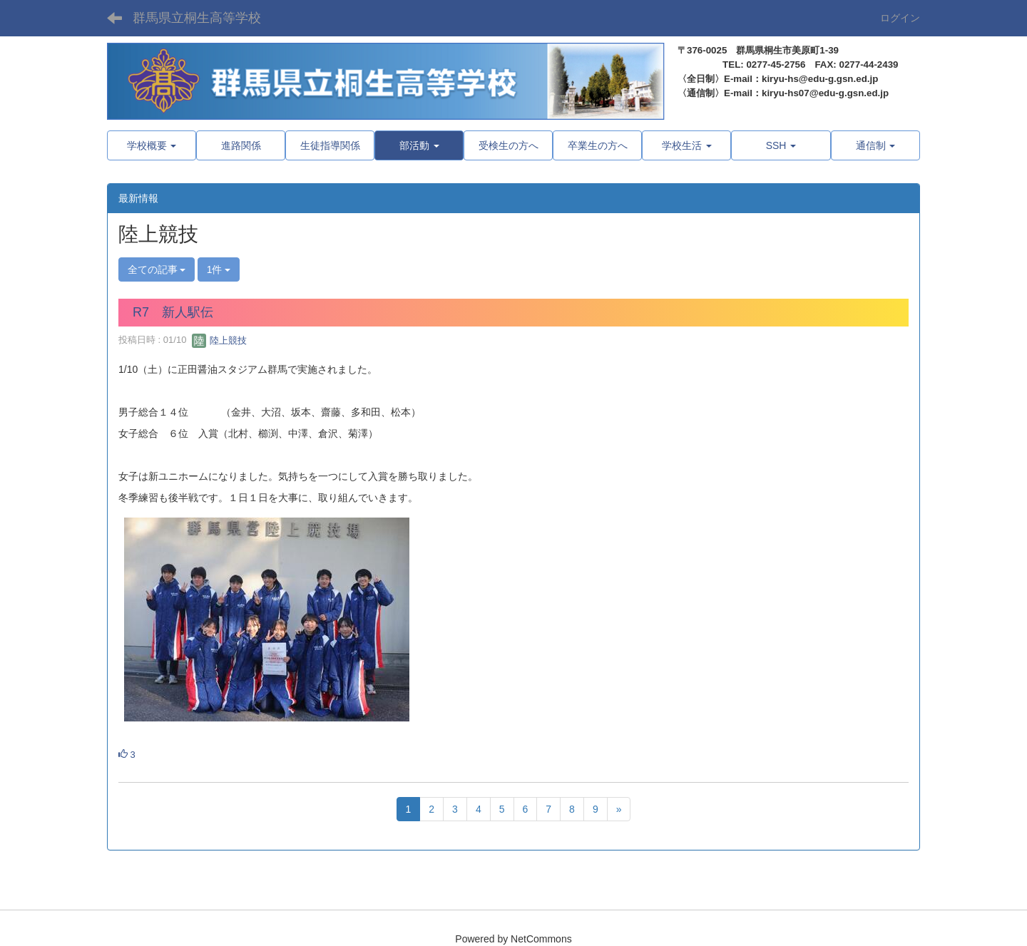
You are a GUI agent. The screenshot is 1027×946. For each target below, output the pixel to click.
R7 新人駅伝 (173, 312)
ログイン (900, 18)
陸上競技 (219, 340)
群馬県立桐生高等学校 (197, 18)
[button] (419, 145)
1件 (219, 269)
